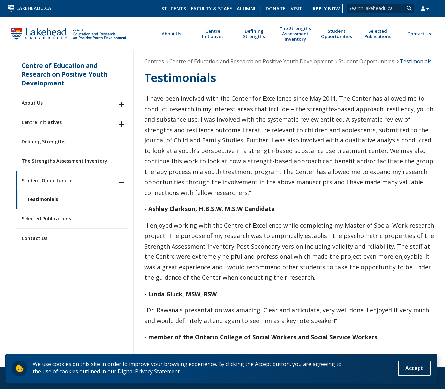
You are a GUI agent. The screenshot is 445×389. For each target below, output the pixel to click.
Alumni (246, 8)
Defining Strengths (43, 142)
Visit (296, 8)
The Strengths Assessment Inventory (64, 161)
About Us (32, 103)
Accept (414, 368)
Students (173, 8)
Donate (276, 8)
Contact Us (34, 238)
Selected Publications (46, 218)
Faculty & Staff (211, 8)
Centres (154, 61)
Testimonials (42, 199)
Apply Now (326, 8)
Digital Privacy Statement (149, 371)
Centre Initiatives (42, 122)
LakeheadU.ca (33, 8)
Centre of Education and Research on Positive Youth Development (64, 74)
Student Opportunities (48, 180)
